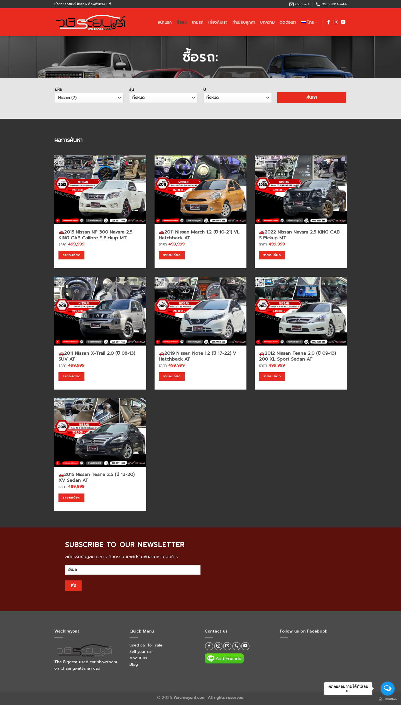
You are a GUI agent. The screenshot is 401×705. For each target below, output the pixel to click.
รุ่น (163, 94)
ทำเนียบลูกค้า (244, 22)
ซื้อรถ (182, 22)
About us (138, 658)
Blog (133, 664)
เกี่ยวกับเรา (218, 22)
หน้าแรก (165, 22)
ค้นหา (311, 97)
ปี (237, 94)
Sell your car (141, 651)
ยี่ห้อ (89, 94)
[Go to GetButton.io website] (388, 699)
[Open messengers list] (388, 689)
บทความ (267, 22)
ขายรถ (197, 22)
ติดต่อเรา (288, 22)
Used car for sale (145, 645)
